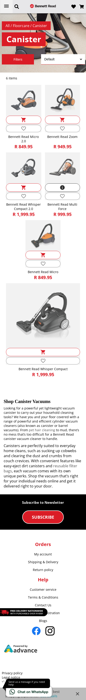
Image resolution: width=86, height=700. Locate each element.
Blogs (43, 621)
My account (43, 554)
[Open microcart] (82, 6)
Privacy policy (12, 673)
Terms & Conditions (43, 597)
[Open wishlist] (73, 6)
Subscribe (43, 517)
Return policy (43, 570)
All (8, 25)
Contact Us (43, 605)
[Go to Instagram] (50, 631)
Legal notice (11, 677)
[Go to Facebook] (36, 631)
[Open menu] (6, 6)
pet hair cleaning (42, 430)
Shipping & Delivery (43, 562)
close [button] (77, 694)
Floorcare (21, 25)
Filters (18, 59)
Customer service (43, 589)
